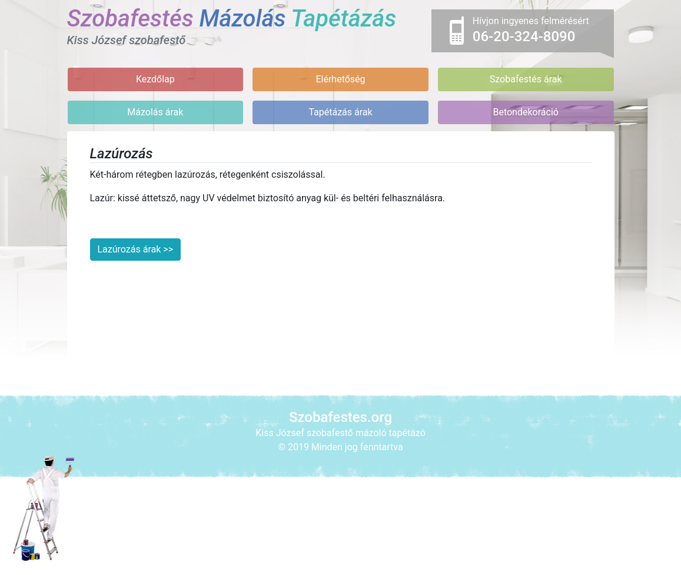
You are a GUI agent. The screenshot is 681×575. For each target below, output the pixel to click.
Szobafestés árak (526, 79)
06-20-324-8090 (524, 36)
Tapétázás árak (340, 112)
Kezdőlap (155, 79)
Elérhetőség (340, 79)
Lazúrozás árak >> (136, 249)
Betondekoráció (525, 112)
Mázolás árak (155, 112)
